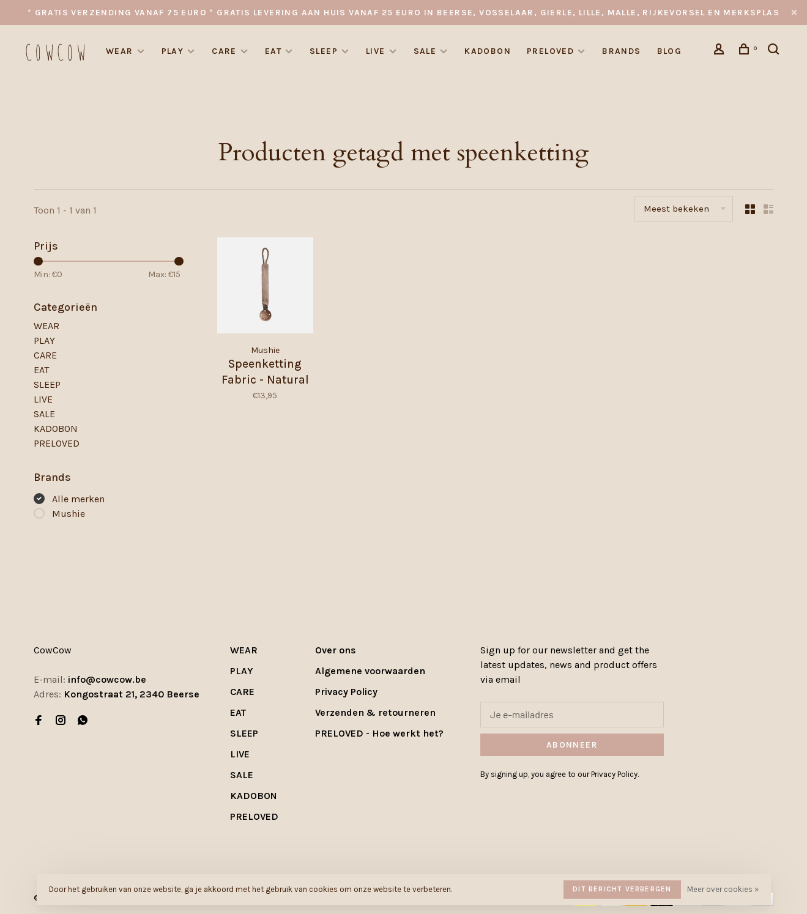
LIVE (375, 51)
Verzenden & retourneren (375, 712)
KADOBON (487, 51)
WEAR (119, 51)
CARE (224, 51)
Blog (669, 51)
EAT (273, 51)
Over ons (335, 650)
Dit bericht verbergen (622, 889)
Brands (621, 51)
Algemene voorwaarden (370, 671)
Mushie (68, 513)
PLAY (173, 51)
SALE (425, 51)
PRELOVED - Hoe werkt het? (379, 733)
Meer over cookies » (723, 889)
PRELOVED (550, 51)
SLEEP (324, 51)
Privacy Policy (346, 691)
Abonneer (572, 745)
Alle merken (78, 499)
